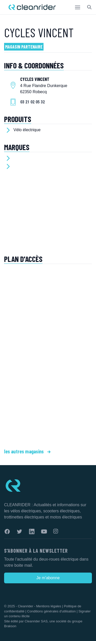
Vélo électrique (26, 130)
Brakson (10, 626)
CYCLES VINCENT (39, 32)
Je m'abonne (48, 578)
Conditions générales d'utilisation (51, 611)
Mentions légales (48, 606)
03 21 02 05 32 (32, 102)
